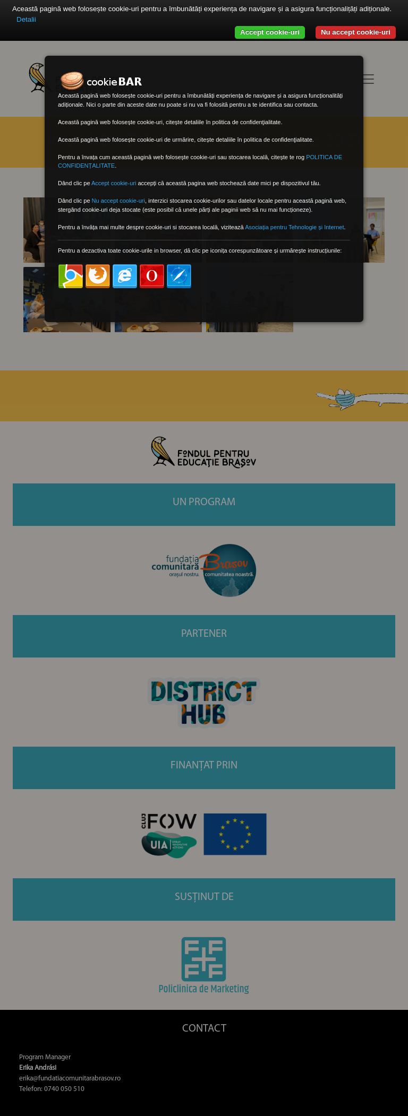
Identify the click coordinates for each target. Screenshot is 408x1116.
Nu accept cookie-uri (355, 32)
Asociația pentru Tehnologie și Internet (294, 227)
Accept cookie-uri (270, 32)
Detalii (26, 19)
